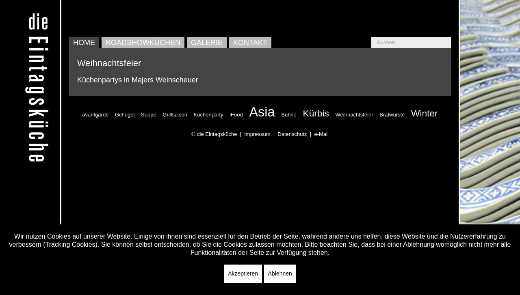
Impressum (257, 134)
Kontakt (250, 43)
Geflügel (124, 115)
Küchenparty (208, 115)
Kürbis (316, 113)
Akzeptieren (243, 273)
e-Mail (321, 134)
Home (84, 43)
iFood (236, 115)
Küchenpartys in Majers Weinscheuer (137, 80)
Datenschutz (292, 134)
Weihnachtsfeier (354, 115)
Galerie (207, 43)
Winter (424, 113)
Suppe (148, 115)
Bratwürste (392, 115)
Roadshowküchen (143, 43)
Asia (262, 112)
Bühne (289, 115)
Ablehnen (280, 273)
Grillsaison (174, 115)
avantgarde (95, 115)
